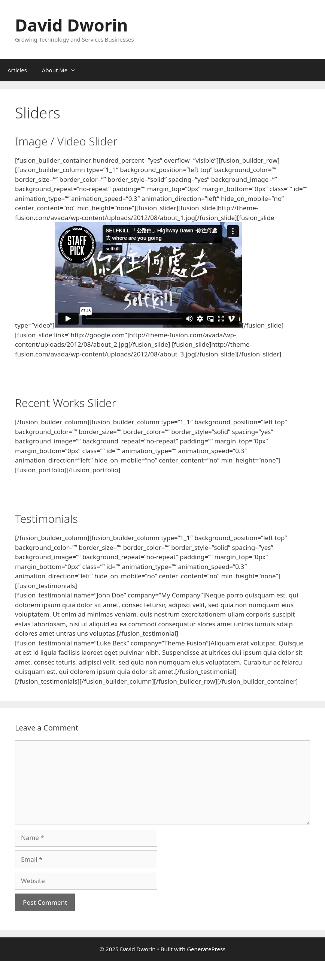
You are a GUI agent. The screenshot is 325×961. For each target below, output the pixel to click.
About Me (62, 70)
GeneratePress (206, 949)
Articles (17, 70)
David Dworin (71, 24)
